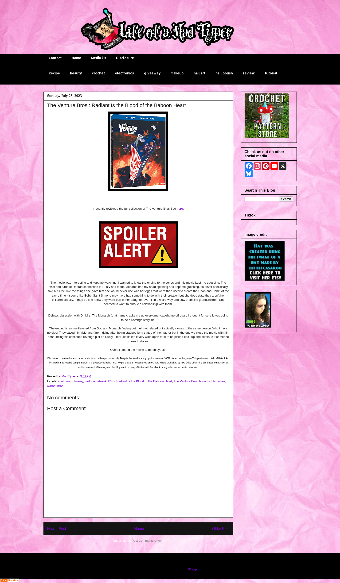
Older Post (221, 529)
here (180, 208)
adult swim (65, 381)
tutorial (271, 73)
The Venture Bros (185, 381)
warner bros (55, 386)
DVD (111, 381)
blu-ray (78, 381)
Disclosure (125, 58)
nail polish (224, 73)
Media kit (98, 58)
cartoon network (96, 381)
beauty (76, 73)
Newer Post (56, 529)
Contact (55, 58)
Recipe (54, 73)
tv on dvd (205, 381)
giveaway (152, 73)
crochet (98, 73)
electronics (124, 73)
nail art (199, 73)
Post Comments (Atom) (148, 540)
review (249, 73)
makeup (177, 73)
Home (76, 58)
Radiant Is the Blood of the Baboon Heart (144, 381)
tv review (219, 381)
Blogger (193, 569)
